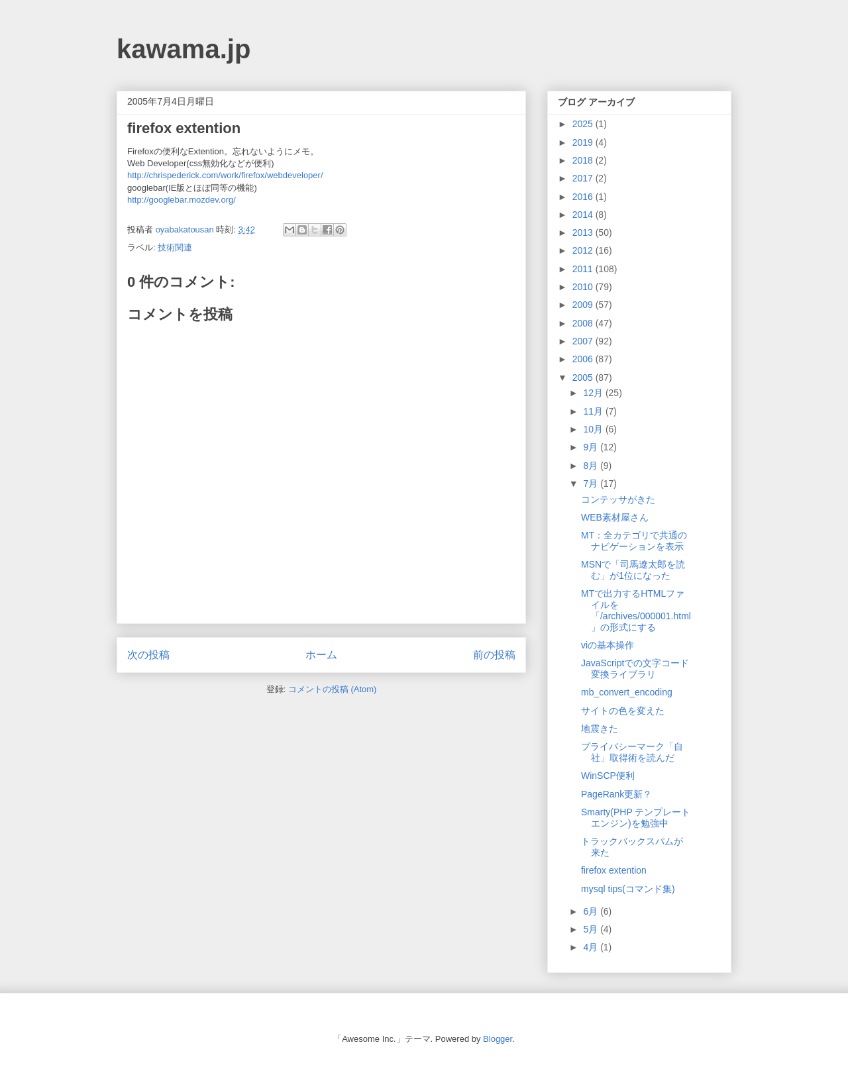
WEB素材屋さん (615, 517)
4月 (591, 947)
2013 (584, 232)
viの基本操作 (607, 645)
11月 (594, 411)
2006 (584, 359)
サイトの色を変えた (622, 710)
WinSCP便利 (608, 775)
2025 (584, 124)
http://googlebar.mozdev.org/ (181, 200)
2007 (584, 341)
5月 (591, 929)
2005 (584, 377)
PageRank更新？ (616, 794)
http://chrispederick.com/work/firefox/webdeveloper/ (225, 175)
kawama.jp (183, 49)
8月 (591, 465)
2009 (584, 304)
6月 (591, 911)
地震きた (599, 728)
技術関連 (175, 247)
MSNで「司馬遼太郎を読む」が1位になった (633, 570)
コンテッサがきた (618, 499)
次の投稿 (148, 654)
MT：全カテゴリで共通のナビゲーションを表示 (634, 541)
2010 (584, 286)
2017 (584, 178)
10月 (594, 429)
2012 (584, 250)
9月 (591, 447)
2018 (584, 160)
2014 (584, 214)
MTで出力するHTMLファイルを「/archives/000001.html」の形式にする (636, 610)
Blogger (497, 1039)
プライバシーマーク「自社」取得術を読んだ (632, 752)
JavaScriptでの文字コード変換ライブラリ (635, 669)
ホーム (321, 654)
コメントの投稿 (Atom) (332, 689)
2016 (584, 196)
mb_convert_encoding (626, 692)
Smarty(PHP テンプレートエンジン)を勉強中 (635, 818)
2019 (584, 142)
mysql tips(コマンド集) (628, 889)
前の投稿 (494, 654)
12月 (594, 392)
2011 (584, 269)
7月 (591, 483)
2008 (584, 323)
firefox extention (614, 870)
